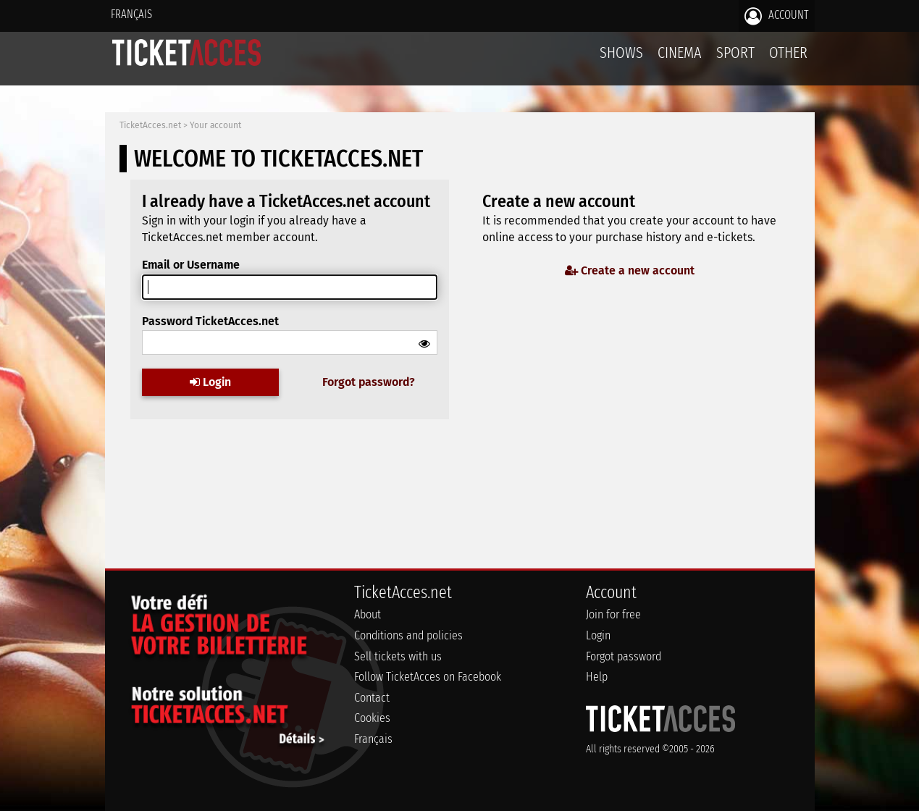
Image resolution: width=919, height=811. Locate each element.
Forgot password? (368, 382)
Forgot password (623, 656)
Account (776, 16)
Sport (735, 52)
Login (210, 382)
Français (131, 14)
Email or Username (191, 265)
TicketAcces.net (150, 125)
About (367, 614)
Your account (215, 125)
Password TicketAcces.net (210, 321)
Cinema (680, 52)
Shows (621, 52)
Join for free (613, 614)
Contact (372, 698)
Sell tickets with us (398, 656)
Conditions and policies (408, 635)
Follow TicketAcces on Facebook (427, 677)
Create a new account (630, 270)
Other (788, 52)
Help (597, 677)
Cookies (372, 718)
